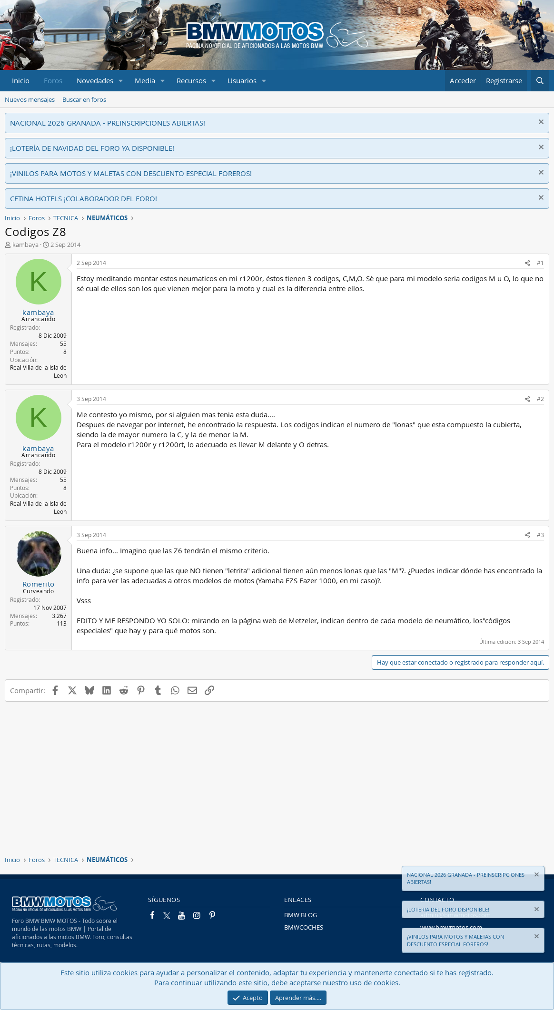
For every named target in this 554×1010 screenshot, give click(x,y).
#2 (540, 398)
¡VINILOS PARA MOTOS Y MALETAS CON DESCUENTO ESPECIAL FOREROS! (131, 173)
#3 (540, 535)
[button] (121, 80)
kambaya (25, 244)
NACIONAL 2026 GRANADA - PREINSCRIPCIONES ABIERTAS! (107, 122)
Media (145, 80)
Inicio (21, 80)
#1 (540, 262)
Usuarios (242, 80)
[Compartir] (527, 262)
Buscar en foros (84, 99)
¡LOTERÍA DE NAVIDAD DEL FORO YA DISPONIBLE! (92, 148)
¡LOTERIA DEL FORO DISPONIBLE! (448, 909)
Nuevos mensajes (30, 99)
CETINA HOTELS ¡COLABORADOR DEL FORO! (83, 198)
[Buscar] (540, 80)
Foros (53, 80)
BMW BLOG (300, 915)
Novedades (95, 80)
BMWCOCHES (303, 927)
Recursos (191, 80)
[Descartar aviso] (540, 123)
